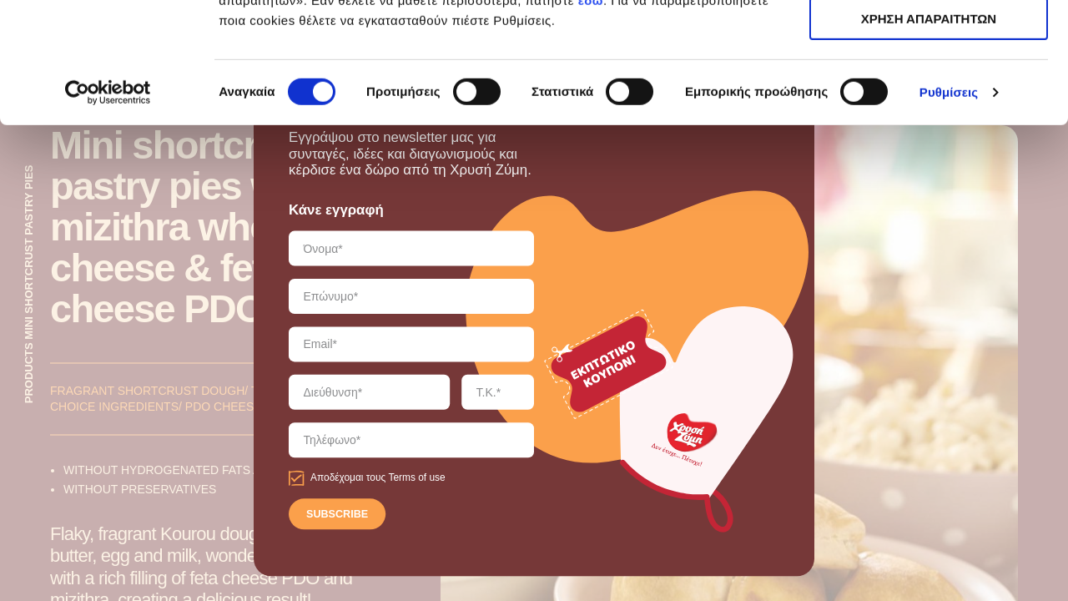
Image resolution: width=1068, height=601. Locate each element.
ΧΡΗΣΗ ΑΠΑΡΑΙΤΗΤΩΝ (928, 90)
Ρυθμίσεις (948, 212)
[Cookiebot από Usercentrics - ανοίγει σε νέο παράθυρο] (108, 212)
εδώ (590, 121)
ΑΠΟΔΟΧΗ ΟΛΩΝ (928, 41)
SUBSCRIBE (337, 515)
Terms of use (416, 477)
